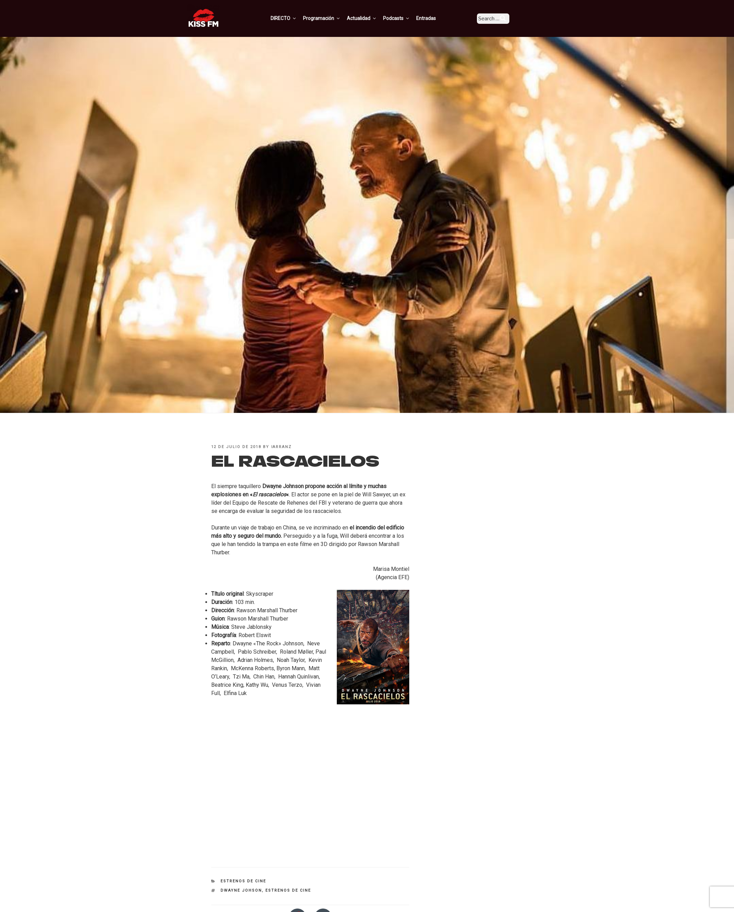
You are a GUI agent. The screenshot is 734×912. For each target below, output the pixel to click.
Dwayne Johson (241, 890)
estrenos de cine (288, 890)
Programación (331, 18)
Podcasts (406, 18)
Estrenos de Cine (243, 881)
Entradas (436, 18)
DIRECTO (293, 18)
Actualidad (371, 18)
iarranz (281, 447)
